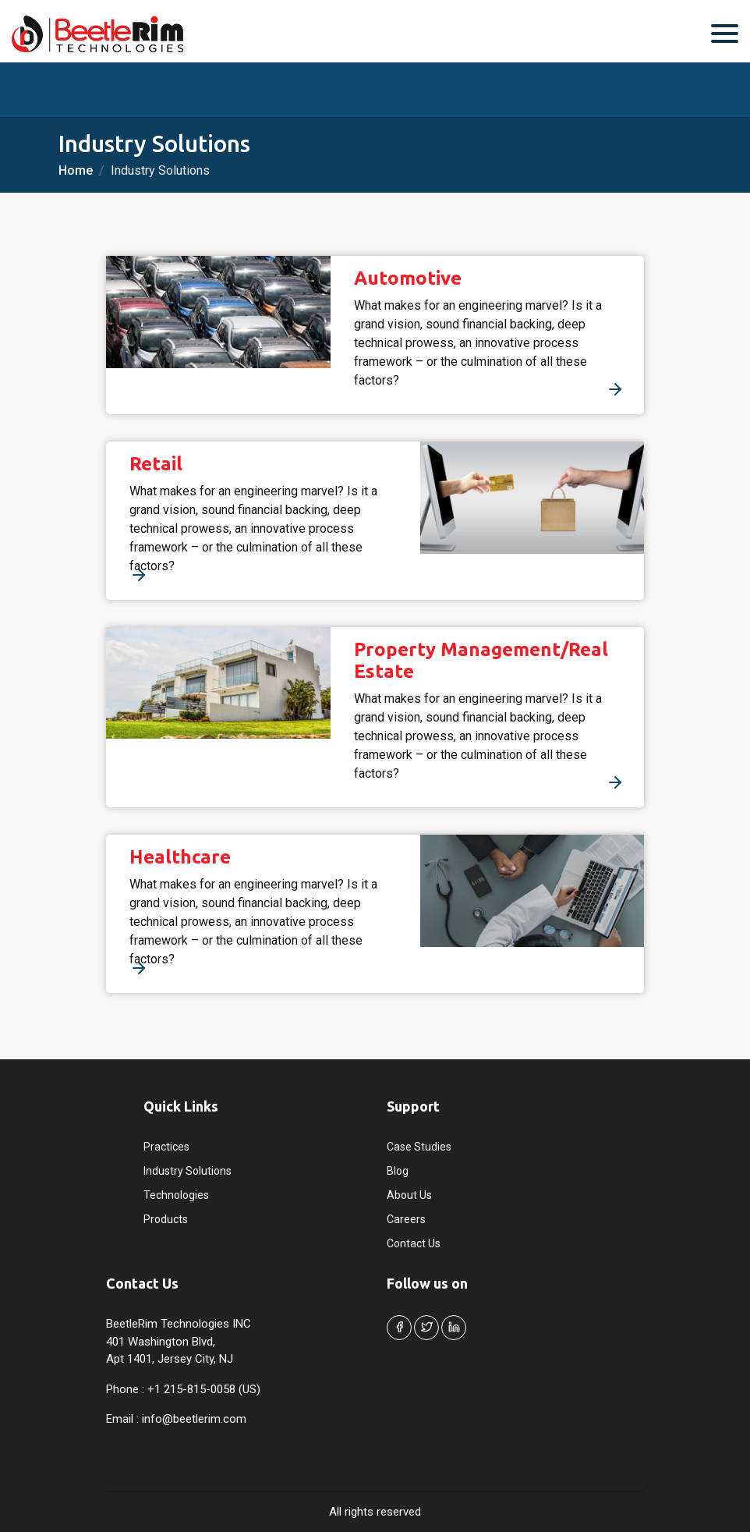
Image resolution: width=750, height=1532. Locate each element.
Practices (166, 1146)
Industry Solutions (187, 1171)
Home (75, 170)
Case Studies (419, 1146)
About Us (409, 1195)
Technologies (176, 1195)
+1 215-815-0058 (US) (203, 1389)
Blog (398, 1171)
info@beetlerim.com (194, 1419)
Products (165, 1219)
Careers (406, 1219)
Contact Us (413, 1243)
